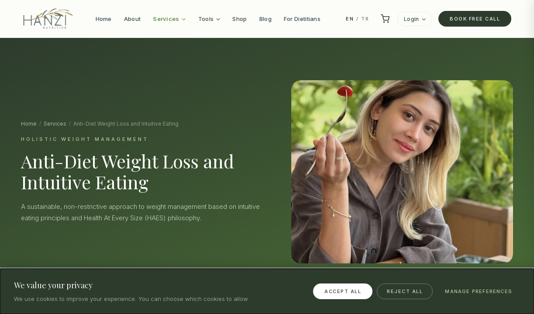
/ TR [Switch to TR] (357, 19)
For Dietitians (302, 18)
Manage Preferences (478, 291)
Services (169, 18)
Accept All (342, 291)
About (132, 18)
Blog (265, 18)
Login (415, 19)
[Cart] (385, 19)
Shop (239, 18)
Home (104, 18)
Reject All (405, 291)
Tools (209, 18)
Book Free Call (475, 19)
